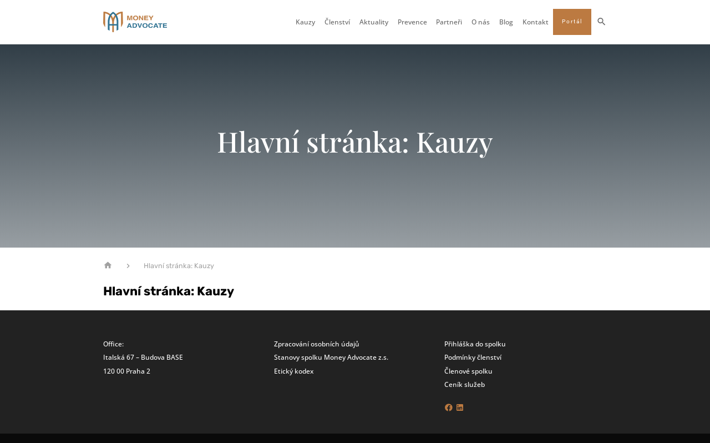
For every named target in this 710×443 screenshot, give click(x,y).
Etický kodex (293, 370)
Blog (506, 22)
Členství (337, 22)
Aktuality (373, 22)
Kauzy (305, 22)
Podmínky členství (472, 357)
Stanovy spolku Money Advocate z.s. (331, 357)
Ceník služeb (464, 384)
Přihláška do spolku (475, 343)
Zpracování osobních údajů (316, 343)
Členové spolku (468, 370)
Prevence (412, 22)
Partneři (449, 22)
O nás (480, 22)
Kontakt (536, 22)
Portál (572, 21)
